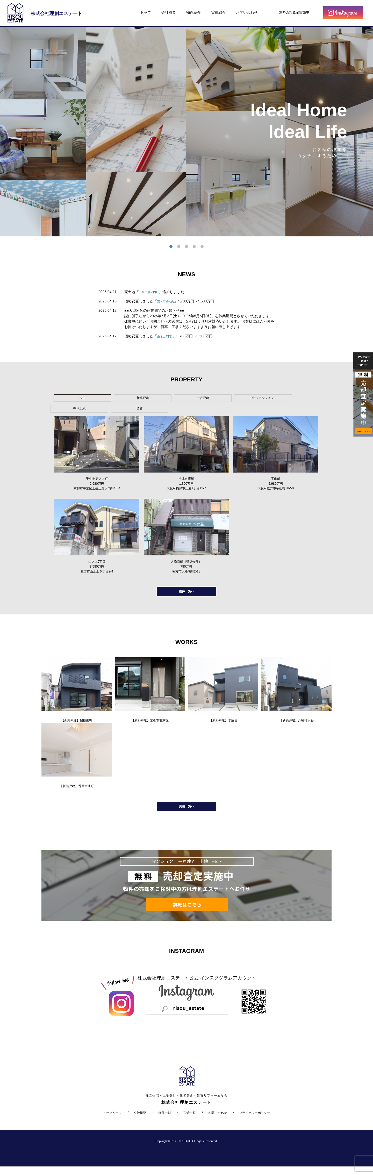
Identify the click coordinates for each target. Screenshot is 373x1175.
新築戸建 (111, 399)
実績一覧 (189, 1121)
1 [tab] (171, 246)
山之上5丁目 (167, 336)
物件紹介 (193, 12)
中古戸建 (151, 399)
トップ (145, 12)
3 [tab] (186, 246)
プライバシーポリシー (254, 1121)
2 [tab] (178, 246)
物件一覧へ (186, 593)
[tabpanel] (186, 131)
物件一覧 (165, 1121)
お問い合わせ (247, 12)
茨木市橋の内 (168, 301)
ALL (72, 399)
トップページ (112, 1121)
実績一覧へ (186, 813)
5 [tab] (202, 246)
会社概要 (168, 12)
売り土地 (229, 399)
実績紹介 (218, 12)
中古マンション (190, 399)
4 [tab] (194, 246)
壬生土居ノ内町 (151, 292)
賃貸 (268, 399)
